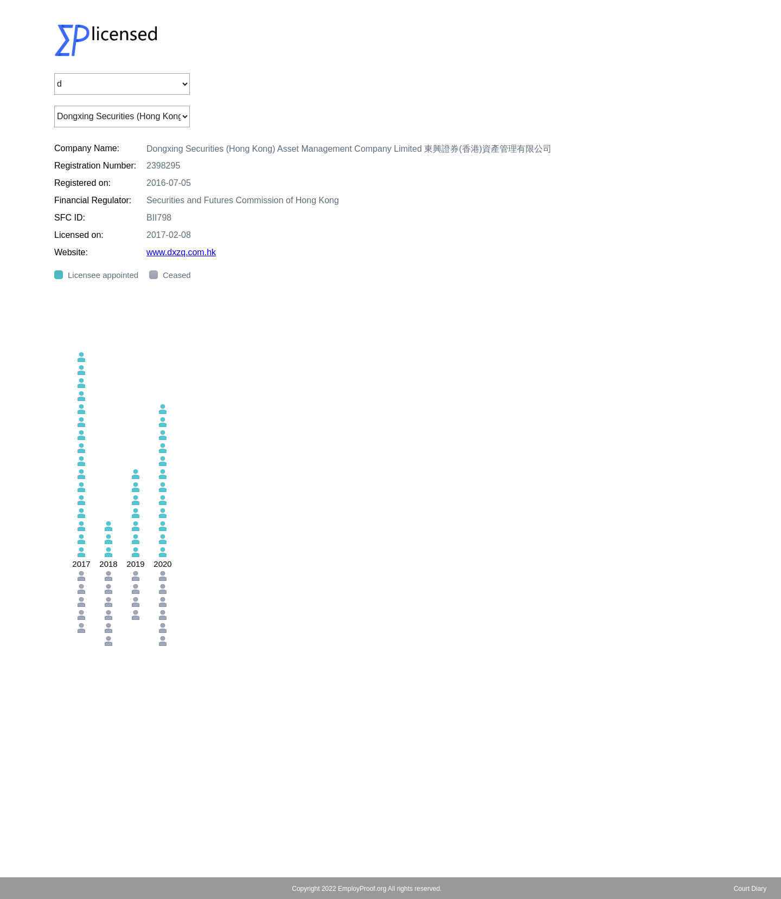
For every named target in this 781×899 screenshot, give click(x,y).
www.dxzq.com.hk (181, 252)
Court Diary (750, 888)
